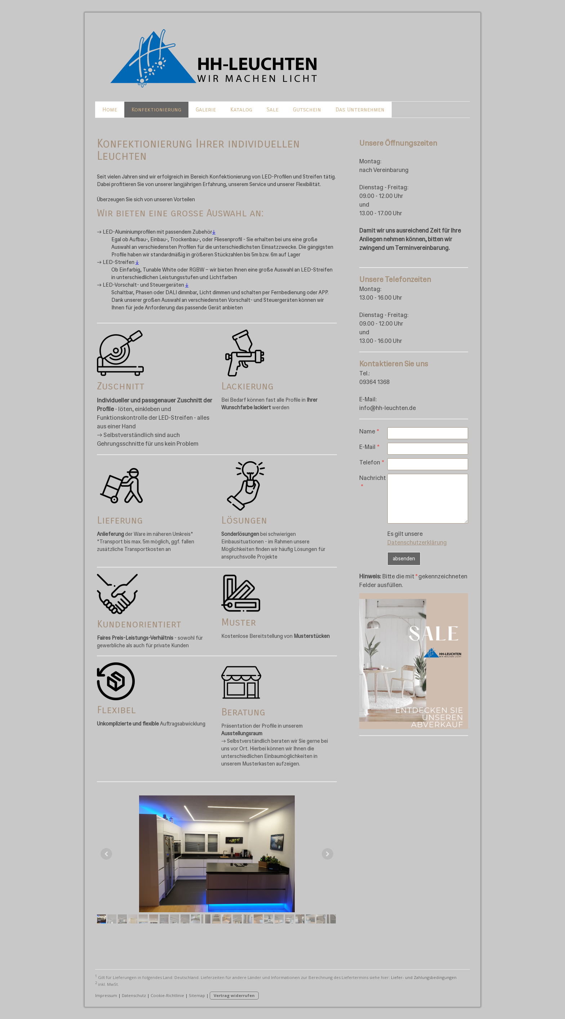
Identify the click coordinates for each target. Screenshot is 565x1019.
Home (109, 109)
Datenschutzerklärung (417, 542)
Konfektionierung (156, 109)
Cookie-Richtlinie (167, 995)
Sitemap (197, 995)
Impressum (106, 995)
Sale (273, 109)
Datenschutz (134, 995)
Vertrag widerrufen (234, 995)
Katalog (241, 109)
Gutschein (307, 109)
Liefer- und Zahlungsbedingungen (424, 977)
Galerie (206, 109)
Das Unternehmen (359, 109)
